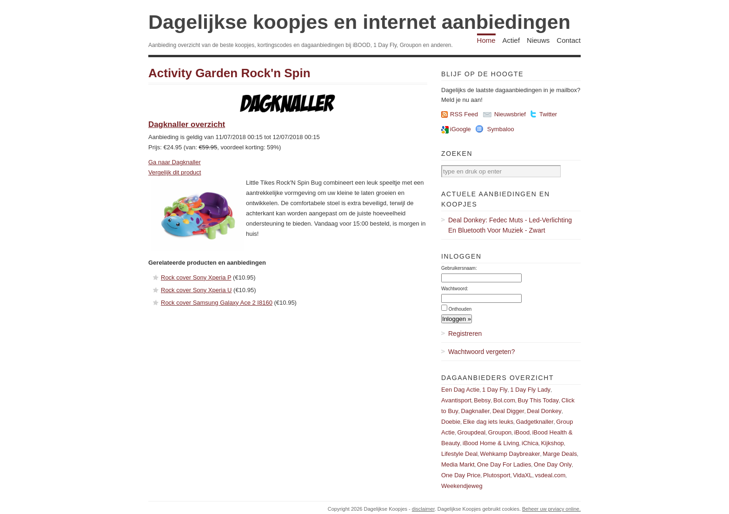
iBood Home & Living (491, 443)
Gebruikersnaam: (459, 268)
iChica (530, 443)
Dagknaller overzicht (186, 124)
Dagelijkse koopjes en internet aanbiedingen (359, 22)
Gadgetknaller (535, 421)
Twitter (548, 114)
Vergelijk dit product (174, 172)
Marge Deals (560, 453)
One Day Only (553, 464)
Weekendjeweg (462, 485)
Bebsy (482, 400)
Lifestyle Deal (459, 453)
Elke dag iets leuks (488, 421)
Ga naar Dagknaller (174, 162)
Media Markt (458, 464)
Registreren (465, 333)
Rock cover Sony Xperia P (196, 277)
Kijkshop (552, 443)
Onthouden (460, 309)
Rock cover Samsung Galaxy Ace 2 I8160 (216, 302)
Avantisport (456, 400)
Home (486, 40)
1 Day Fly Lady (530, 389)
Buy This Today (538, 400)
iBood (522, 432)
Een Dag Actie (460, 389)
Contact (569, 40)
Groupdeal (471, 432)
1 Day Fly (495, 389)
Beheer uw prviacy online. (551, 509)
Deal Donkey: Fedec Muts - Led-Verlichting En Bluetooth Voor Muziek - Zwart (510, 225)
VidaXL (522, 475)
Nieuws (538, 40)
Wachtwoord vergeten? (481, 351)
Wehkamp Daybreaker (510, 453)
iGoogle (460, 129)
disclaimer (423, 509)
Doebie (450, 421)
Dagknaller (475, 410)
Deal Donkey (544, 410)
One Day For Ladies (504, 464)
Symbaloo (500, 129)
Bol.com (504, 400)
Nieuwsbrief (510, 114)
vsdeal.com (550, 475)
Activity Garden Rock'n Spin (229, 73)
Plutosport (496, 475)
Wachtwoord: (454, 288)
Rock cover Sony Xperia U (196, 290)
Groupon (500, 432)
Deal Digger (508, 410)
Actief (511, 40)
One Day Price (461, 475)
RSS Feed (464, 114)
